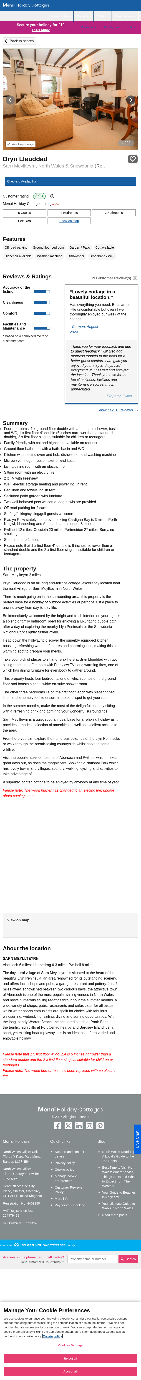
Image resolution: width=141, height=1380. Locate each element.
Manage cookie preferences (66, 1178)
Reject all (70, 1358)
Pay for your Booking (70, 1205)
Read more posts (114, 1215)
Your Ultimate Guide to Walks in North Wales (118, 1206)
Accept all (70, 1371)
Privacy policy (65, 1163)
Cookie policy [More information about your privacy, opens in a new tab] (52, 1336)
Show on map (69, 221)
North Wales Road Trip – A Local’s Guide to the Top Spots (120, 1156)
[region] (70, 1341)
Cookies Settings (70, 1345)
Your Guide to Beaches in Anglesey (119, 1195)
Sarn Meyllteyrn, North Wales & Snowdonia (55, 165)
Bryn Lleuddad (25, 158)
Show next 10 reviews (115, 410)
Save (133, 159)
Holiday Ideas (112, 27)
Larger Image (21, 144)
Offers (131, 27)
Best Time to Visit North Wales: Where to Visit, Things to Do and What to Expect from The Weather (119, 1177)
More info (61, 1198)
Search (131, 1259)
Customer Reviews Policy (68, 1190)
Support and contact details (69, 1154)
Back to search (22, 41)
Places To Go (89, 27)
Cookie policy (64, 1169)
